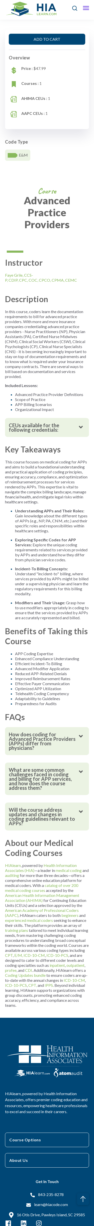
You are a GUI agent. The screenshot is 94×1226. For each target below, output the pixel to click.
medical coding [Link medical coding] (69, 870)
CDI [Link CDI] (28, 970)
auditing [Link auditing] (12, 875)
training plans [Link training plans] (17, 930)
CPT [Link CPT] (9, 955)
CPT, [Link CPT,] (32, 985)
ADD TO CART (47, 39)
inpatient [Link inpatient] (57, 965)
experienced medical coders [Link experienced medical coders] (29, 920)
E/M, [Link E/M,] (18, 955)
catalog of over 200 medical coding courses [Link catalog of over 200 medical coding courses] (41, 888)
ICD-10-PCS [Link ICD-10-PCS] (57, 955)
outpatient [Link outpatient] (75, 965)
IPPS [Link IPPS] (49, 985)
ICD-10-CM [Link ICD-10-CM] (34, 955)
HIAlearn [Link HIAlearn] (13, 865)
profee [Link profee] (11, 970)
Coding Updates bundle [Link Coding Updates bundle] (25, 975)
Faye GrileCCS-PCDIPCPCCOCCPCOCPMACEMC (41, 277)
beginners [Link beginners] (69, 915)
